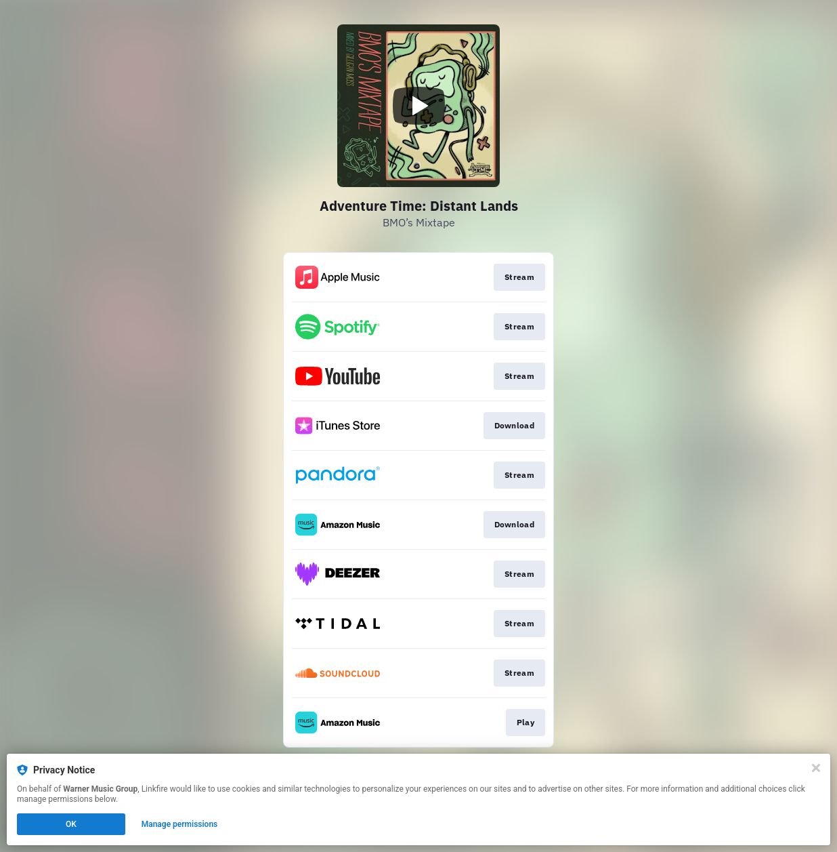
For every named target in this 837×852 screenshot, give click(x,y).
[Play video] (418, 106)
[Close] (816, 768)
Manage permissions (180, 824)
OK (71, 824)
